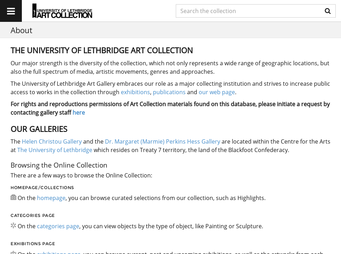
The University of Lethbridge (54, 150)
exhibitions (135, 92)
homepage (51, 198)
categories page (58, 226)
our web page (217, 92)
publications (169, 92)
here (79, 112)
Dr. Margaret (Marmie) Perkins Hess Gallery (162, 141)
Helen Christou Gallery (52, 141)
